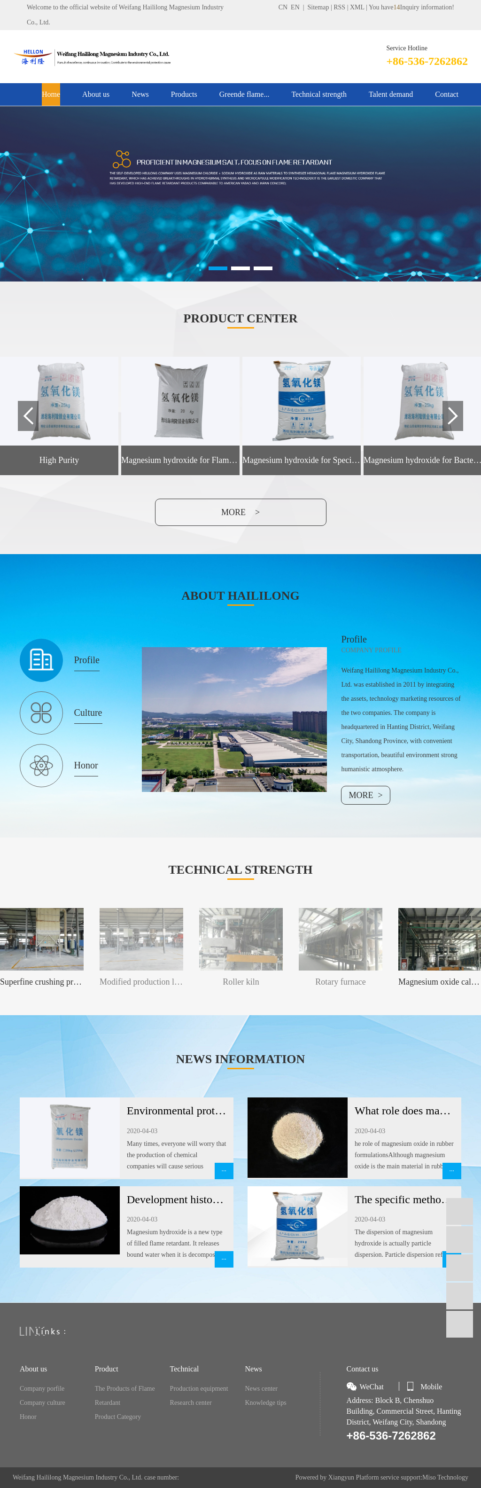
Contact (446, 94)
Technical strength (319, 94)
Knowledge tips (265, 1402)
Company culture (42, 1402)
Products (184, 94)
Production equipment (199, 1388)
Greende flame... (244, 94)
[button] (218, 268)
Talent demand (391, 94)
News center (261, 1388)
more (233, 512)
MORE (361, 795)
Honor (28, 1416)
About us (95, 94)
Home (51, 94)
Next (452, 416)
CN (283, 7)
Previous (28, 416)
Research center (191, 1402)
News (140, 94)
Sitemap (318, 7)
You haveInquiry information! (411, 7)
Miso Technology (445, 1477)
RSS (339, 7)
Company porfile (42, 1388)
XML (357, 7)
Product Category (118, 1416)
